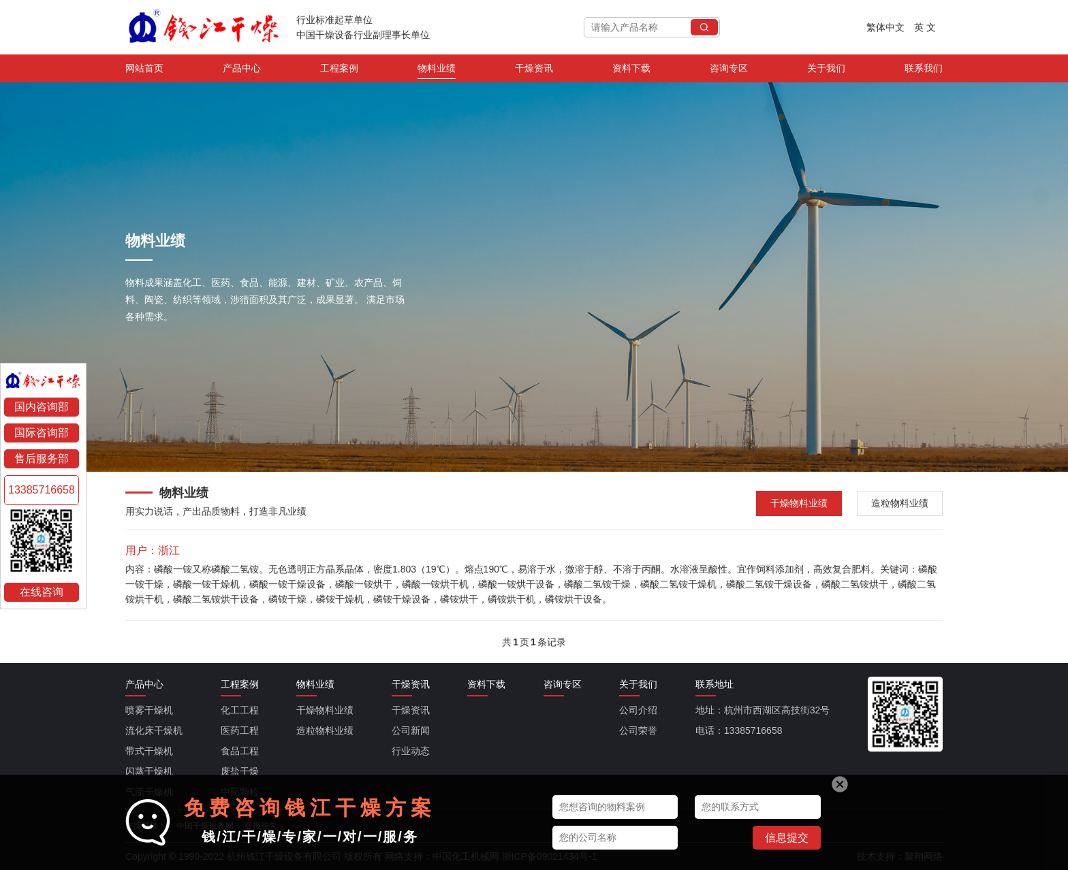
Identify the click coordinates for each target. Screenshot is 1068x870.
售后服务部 (41, 458)
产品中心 (242, 71)
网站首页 (144, 71)
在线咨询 (41, 592)
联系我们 (924, 71)
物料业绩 (437, 71)
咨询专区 (729, 71)
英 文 (925, 27)
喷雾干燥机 (149, 710)
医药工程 (240, 730)
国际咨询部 (41, 432)
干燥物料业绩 (799, 503)
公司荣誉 (638, 730)
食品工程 (240, 750)
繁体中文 (885, 27)
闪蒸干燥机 (149, 771)
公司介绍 (638, 710)
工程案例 (339, 71)
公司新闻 (411, 730)
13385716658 (41, 490)
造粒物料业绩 (899, 503)
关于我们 (826, 71)
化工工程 (240, 710)
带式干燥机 (149, 750)
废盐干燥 (240, 771)
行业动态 (411, 750)
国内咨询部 (41, 407)
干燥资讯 (534, 71)
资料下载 (631, 71)
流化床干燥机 (154, 730)
